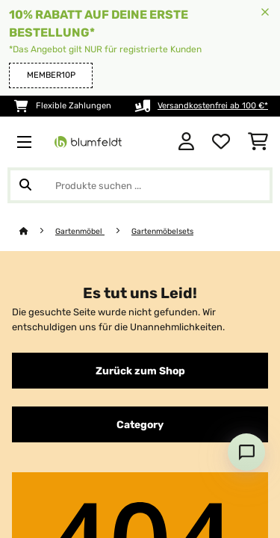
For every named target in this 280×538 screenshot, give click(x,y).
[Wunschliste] (221, 142)
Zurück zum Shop (140, 371)
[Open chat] (246, 452)
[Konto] (186, 142)
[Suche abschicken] (25, 185)
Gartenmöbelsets (162, 231)
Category (140, 424)
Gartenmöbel (80, 231)
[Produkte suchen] (140, 185)
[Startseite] (37, 231)
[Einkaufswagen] (258, 142)
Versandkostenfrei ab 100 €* (213, 106)
